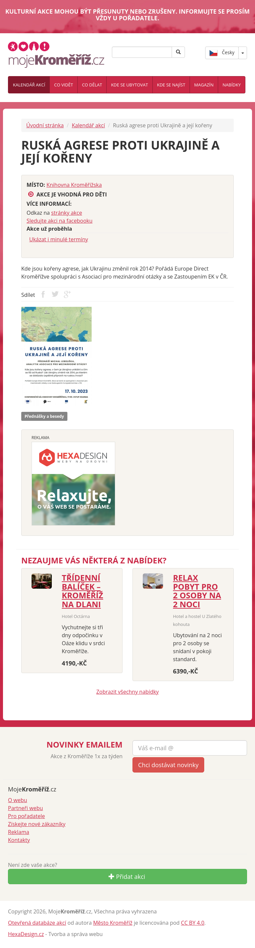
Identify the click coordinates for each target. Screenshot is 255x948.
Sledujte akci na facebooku (59, 220)
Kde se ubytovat (129, 85)
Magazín (203, 85)
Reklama (18, 832)
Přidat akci (127, 877)
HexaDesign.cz (26, 934)
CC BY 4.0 (192, 922)
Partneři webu (25, 808)
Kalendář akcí (29, 85)
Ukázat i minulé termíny (58, 239)
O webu (17, 800)
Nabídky (231, 85)
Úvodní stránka (45, 125)
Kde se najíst (171, 85)
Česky (222, 53)
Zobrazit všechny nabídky (127, 691)
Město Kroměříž (112, 922)
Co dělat (92, 85)
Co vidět (63, 85)
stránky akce (66, 212)
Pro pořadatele (26, 816)
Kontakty (19, 840)
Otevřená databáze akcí (37, 922)
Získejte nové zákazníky (36, 824)
